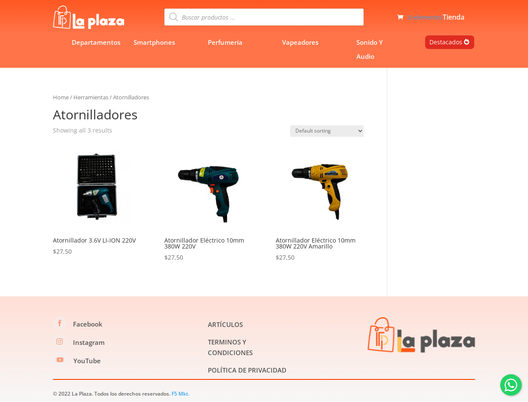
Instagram (89, 342)
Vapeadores (300, 42)
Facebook (87, 324)
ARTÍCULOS (225, 324)
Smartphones (154, 42)
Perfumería (225, 42)
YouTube (87, 360)
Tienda (453, 18)
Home (61, 97)
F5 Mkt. (181, 393)
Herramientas (90, 97)
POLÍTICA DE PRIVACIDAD (247, 370)
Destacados (445, 42)
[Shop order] (327, 131)
